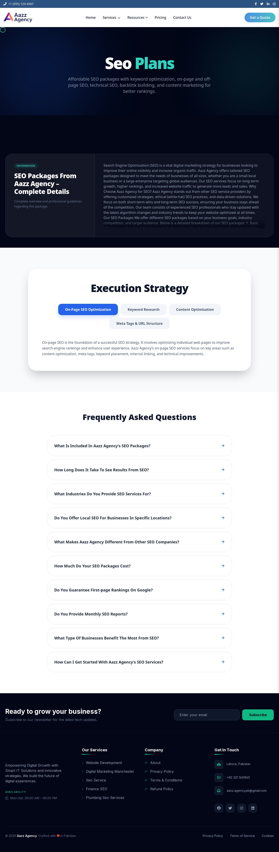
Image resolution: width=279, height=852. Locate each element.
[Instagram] (274, 4)
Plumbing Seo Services (103, 797)
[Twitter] (261, 4)
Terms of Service (242, 836)
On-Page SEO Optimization (88, 309)
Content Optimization (195, 309)
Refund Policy (159, 789)
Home (91, 17)
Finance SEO (94, 789)
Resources (137, 17)
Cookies (268, 836)
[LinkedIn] (268, 4)
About (152, 762)
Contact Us (182, 17)
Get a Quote (260, 17)
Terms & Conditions (163, 780)
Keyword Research (144, 309)
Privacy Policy (159, 771)
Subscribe (258, 715)
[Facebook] (256, 4)
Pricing (160, 17)
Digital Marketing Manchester (108, 771)
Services (111, 17)
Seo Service (94, 780)
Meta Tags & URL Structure (139, 323)
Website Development (102, 762)
